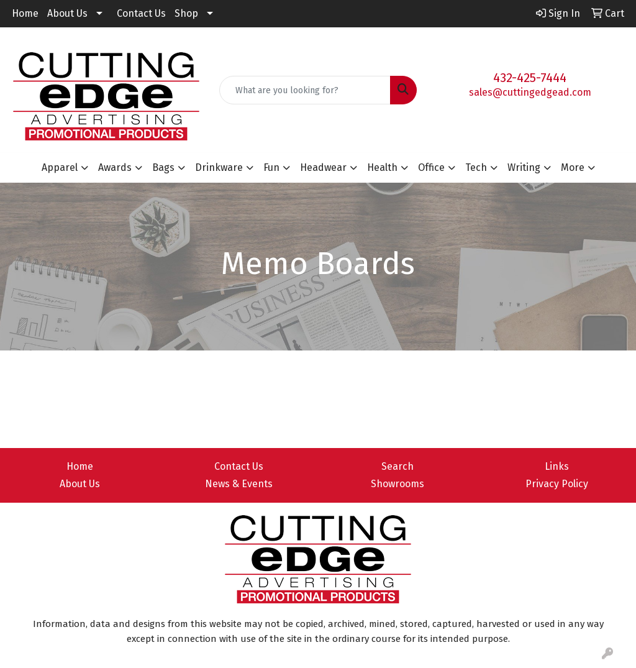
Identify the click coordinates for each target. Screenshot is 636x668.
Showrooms (397, 484)
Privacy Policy (556, 484)
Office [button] (431, 167)
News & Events (239, 484)
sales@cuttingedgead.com (530, 92)
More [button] (572, 167)
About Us (67, 13)
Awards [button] (115, 167)
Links (557, 466)
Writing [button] (523, 167)
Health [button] (382, 167)
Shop (186, 13)
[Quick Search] (304, 90)
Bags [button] (163, 167)
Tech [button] (476, 167)
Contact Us (141, 13)
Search (397, 466)
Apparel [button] (60, 167)
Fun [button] (271, 167)
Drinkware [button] (219, 167)
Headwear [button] (323, 167)
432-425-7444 (529, 77)
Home (25, 13)
